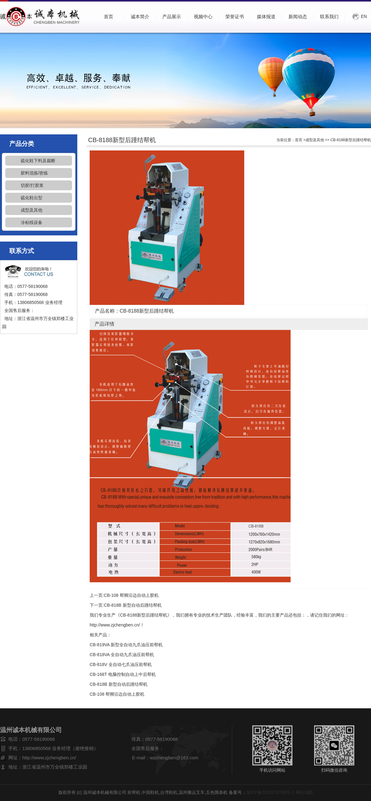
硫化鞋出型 (31, 197)
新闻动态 (297, 16)
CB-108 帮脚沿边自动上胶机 (131, 595)
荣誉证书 (234, 16)
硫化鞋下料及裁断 (38, 160)
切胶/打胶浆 (32, 185)
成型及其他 (31, 210)
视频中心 (203, 16)
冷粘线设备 (31, 222)
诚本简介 (140, 16)
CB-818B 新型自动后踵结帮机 (133, 605)
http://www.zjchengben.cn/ (115, 624)
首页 (298, 140)
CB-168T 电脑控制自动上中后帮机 (123, 674)
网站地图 (304, 792)
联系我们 (329, 16)
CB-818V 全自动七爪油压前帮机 (121, 664)
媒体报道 (266, 16)
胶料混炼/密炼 (34, 173)
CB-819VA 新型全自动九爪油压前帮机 (126, 644)
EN (364, 16)
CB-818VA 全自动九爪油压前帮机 (122, 654)
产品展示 (171, 16)
